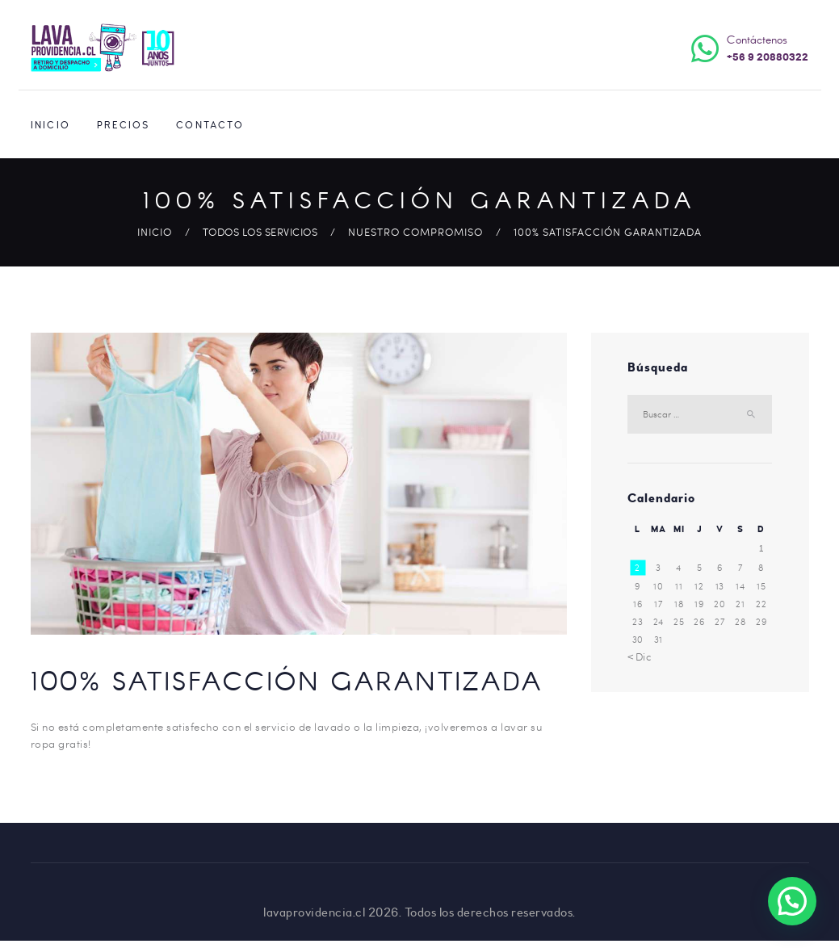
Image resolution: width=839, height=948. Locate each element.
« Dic (639, 656)
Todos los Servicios (260, 231)
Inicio (154, 231)
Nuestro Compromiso (415, 231)
